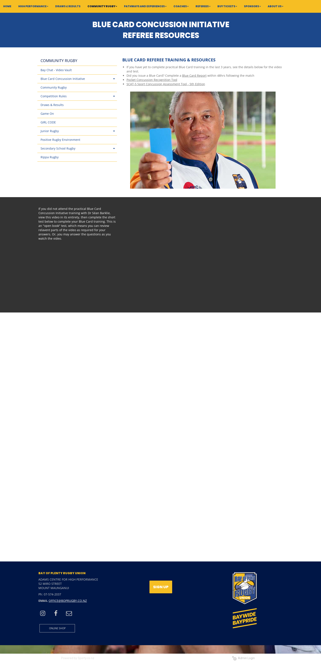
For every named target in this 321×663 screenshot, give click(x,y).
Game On (47, 114)
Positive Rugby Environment (60, 140)
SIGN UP (161, 586)
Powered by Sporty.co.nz (77, 658)
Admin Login (243, 658)
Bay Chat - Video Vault (56, 70)
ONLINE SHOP (57, 628)
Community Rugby (54, 87)
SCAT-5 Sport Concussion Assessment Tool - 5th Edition (166, 84)
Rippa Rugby (50, 157)
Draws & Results (52, 105)
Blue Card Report (194, 76)
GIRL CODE (48, 122)
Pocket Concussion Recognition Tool (152, 80)
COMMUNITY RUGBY (59, 60)
